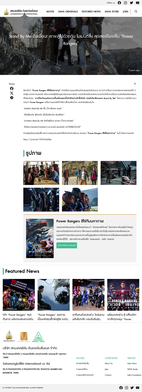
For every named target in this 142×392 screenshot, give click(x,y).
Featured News (91, 12)
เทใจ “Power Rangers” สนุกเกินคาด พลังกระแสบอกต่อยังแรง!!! (18, 319)
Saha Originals (68, 12)
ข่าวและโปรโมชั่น (82, 363)
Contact (108, 375)
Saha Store (112, 12)
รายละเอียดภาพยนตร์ (67, 245)
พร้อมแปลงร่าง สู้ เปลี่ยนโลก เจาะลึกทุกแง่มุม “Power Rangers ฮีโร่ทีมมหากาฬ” (121, 319)
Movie (50, 12)
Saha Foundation (134, 375)
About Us (109, 363)
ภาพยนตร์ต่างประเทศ (85, 375)
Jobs (125, 12)
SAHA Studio (132, 369)
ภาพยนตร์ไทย (82, 369)
